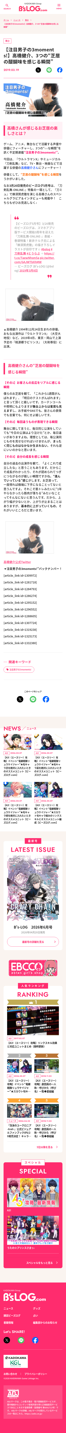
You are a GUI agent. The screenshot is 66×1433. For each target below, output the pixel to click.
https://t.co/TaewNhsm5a (34, 255)
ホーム (6, 20)
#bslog (45, 249)
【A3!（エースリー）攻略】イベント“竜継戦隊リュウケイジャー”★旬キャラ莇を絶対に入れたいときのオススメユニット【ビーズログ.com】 (47, 766)
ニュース (16, 20)
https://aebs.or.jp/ (33, 1413)
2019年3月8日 (28, 270)
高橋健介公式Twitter (17, 562)
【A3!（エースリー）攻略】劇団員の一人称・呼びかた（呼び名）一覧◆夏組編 (46, 1086)
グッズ (36, 1308)
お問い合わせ (10, 1373)
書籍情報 (8, 1322)
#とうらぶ (33, 253)
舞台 (27, 20)
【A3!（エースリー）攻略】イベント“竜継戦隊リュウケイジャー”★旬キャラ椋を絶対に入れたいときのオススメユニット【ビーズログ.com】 (17, 813)
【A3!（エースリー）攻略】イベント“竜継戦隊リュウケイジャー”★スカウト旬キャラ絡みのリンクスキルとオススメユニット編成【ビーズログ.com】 (47, 813)
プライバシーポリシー (35, 1373)
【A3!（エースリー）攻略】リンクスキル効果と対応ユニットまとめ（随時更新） (32, 1044)
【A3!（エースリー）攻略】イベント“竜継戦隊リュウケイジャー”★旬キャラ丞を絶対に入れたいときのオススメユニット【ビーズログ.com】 (17, 766)
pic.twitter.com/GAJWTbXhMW (34, 260)
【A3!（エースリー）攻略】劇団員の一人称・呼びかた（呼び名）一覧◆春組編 (46, 1130)
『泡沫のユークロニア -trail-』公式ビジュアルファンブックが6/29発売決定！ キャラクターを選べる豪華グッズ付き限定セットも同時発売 (19, 1130)
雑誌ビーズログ (12, 1315)
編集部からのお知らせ (45, 1322)
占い (35, 1315)
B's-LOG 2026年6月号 (33, 927)
